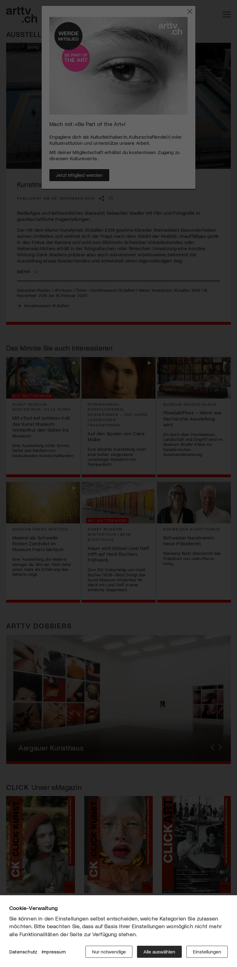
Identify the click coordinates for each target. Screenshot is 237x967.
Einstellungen (207, 951)
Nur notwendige (109, 951)
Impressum (54, 951)
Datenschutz (23, 951)
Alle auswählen (159, 951)
